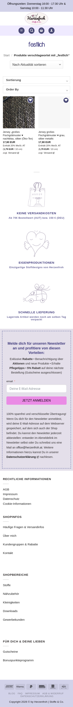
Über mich (9, 535)
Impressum (10, 494)
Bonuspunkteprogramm (18, 660)
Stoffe (7, 585)
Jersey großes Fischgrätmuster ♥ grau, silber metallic (51, 135)
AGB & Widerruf (53, 693)
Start (7, 55)
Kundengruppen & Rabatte (20, 544)
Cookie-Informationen (17, 503)
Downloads (10, 611)
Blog (11, 693)
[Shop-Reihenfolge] (36, 64)
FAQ (20, 693)
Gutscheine (10, 651)
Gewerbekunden (14, 619)
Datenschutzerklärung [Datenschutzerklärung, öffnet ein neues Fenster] (22, 456)
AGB (6, 489)
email (9, 381)
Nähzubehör (11, 593)
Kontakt (8, 553)
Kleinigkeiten (11, 602)
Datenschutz (11, 498)
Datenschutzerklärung (36, 696)
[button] (21, 30)
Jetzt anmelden (36, 400)
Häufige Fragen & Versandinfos (23, 527)
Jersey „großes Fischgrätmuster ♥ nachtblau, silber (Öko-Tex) (18, 135)
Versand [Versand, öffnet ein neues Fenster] (13, 152)
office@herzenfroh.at (29, 447)
